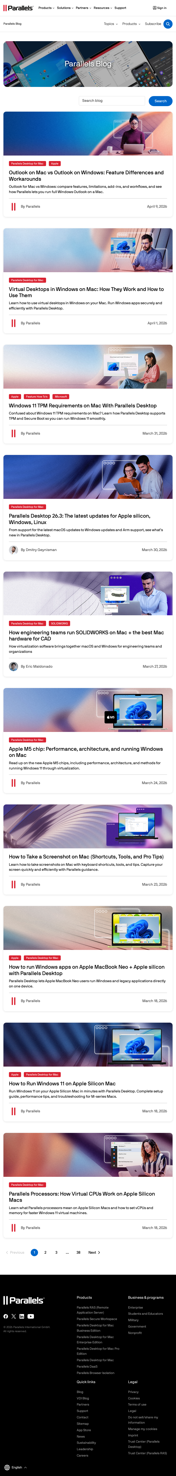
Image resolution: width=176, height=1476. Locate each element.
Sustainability (86, 1442)
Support (82, 1411)
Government (137, 1326)
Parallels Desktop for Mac (95, 1360)
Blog (80, 1392)
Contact (82, 1417)
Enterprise (135, 1307)
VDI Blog (83, 1398)
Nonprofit (135, 1333)
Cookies (134, 1398)
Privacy (133, 1392)
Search (161, 101)
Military (133, 1320)
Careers (82, 1455)
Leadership (85, 1449)
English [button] (13, 1467)
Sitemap (83, 1423)
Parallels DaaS (87, 1366)
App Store (84, 1430)
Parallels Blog (12, 23)
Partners (83, 1404)
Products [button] (129, 24)
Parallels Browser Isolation (95, 1373)
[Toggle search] (168, 24)
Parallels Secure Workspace (97, 1319)
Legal (132, 1411)
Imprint (133, 1435)
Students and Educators (145, 1313)
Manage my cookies (142, 1429)
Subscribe (153, 24)
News (81, 1436)
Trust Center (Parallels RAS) (147, 1453)
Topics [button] (109, 24)
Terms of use (137, 1404)
